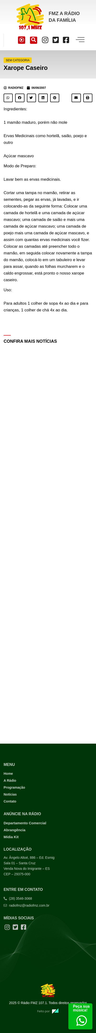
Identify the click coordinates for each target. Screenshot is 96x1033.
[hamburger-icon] (80, 40)
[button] (8, 98)
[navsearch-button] (33, 40)
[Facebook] (66, 40)
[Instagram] (45, 40)
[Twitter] (55, 40)
